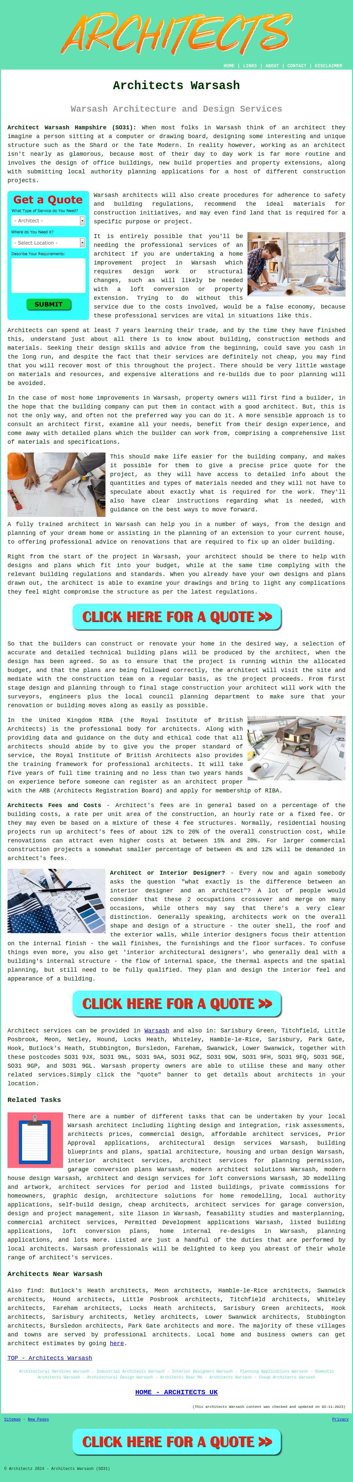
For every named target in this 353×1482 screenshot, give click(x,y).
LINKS (250, 66)
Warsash (157, 1031)
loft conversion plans (104, 1231)
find (34, 1290)
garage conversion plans (110, 1169)
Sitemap (12, 1419)
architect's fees (36, 858)
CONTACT (297, 66)
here (117, 1343)
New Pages (38, 1419)
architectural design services (215, 1143)
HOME (229, 66)
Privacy (340, 1419)
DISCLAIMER (328, 66)
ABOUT (272, 66)
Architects (25, 330)
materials (211, 483)
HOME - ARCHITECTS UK (176, 1392)
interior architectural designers (184, 952)
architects (140, 195)
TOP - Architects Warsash (50, 1358)
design (18, 661)
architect (310, 127)
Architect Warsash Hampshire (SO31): (72, 127)
